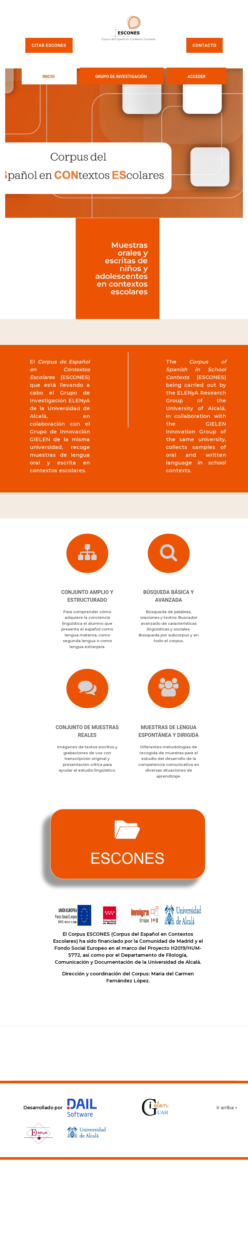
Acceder (196, 76)
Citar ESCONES (49, 45)
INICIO (48, 76)
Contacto (204, 45)
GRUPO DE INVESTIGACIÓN (121, 76)
